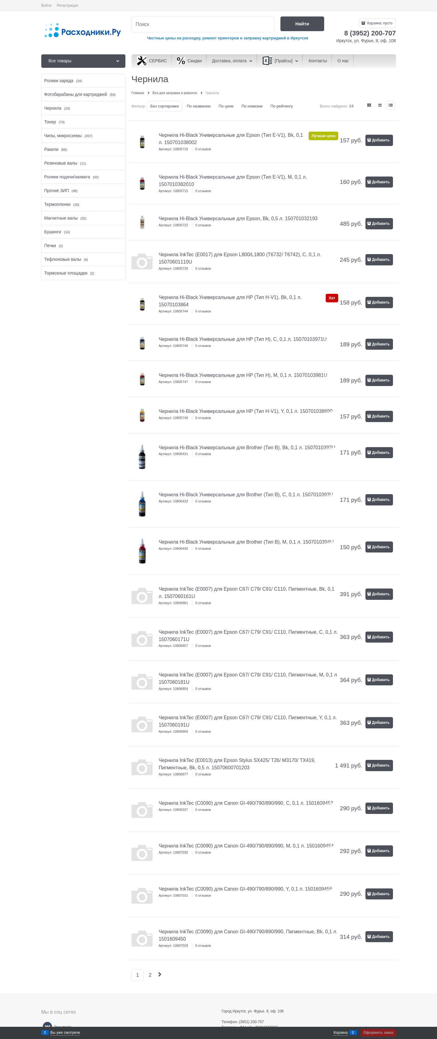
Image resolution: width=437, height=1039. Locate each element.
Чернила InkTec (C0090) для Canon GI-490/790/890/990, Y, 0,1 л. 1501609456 (245, 888)
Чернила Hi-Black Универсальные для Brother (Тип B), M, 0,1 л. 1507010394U (246, 542)
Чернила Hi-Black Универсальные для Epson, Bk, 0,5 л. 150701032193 (238, 218)
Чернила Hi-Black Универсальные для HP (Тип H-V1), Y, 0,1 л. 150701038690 (246, 411)
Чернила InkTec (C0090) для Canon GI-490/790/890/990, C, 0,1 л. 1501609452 (246, 803)
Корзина (341, 1032)
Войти (46, 5)
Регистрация (67, 5)
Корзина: (379, 23)
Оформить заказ (378, 1032)
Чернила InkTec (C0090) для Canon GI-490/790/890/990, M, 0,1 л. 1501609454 (246, 845)
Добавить (381, 140)
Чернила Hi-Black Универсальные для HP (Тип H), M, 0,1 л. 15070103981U (243, 375)
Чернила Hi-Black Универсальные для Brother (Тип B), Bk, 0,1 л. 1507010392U (247, 447)
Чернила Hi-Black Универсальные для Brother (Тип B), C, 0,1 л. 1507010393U (246, 494)
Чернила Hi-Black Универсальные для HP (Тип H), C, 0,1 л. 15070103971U (243, 339)
